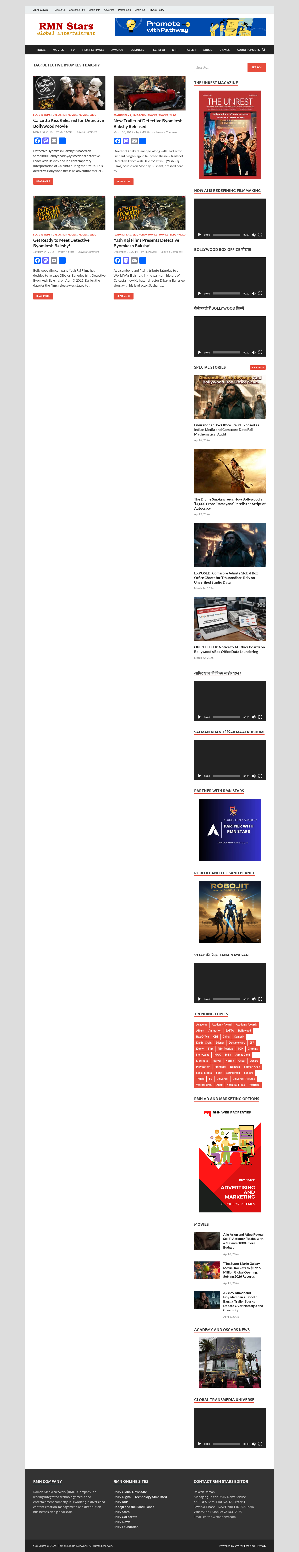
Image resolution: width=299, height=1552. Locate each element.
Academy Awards (246, 1024)
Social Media (204, 1072)
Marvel (216, 1060)
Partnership (124, 10)
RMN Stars (65, 132)
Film (210, 1048)
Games (224, 50)
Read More (41, 180)
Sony (219, 1072)
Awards (117, 50)
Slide (93, 114)
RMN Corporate (125, 1517)
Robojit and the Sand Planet (134, 1507)
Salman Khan (252, 1066)
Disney (220, 1042)
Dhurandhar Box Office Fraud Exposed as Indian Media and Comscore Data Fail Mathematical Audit (226, 429)
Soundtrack (233, 1072)
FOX (240, 1048)
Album (200, 1030)
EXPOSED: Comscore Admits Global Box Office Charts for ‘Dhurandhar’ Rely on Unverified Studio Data (226, 577)
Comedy (239, 1036)
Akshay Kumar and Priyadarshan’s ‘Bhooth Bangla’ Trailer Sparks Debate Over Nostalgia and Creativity (243, 1301)
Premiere (220, 1066)
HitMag (260, 1545)
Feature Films (41, 114)
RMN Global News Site (130, 1492)
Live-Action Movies (65, 114)
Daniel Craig (204, 1042)
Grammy (253, 1048)
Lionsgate (202, 1060)
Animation (214, 1030)
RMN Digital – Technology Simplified (140, 1497)
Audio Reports (248, 50)
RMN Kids (121, 1502)
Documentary (237, 1042)
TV (73, 50)
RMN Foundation (126, 1527)
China (226, 1036)
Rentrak (235, 1066)
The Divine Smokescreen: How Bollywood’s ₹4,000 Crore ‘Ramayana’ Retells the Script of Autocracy (230, 503)
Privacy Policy (156, 10)
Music (207, 50)
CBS (215, 1036)
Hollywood (202, 1054)
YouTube (254, 1084)
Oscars (254, 1060)
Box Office (202, 1036)
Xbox (219, 1084)
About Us (60, 10)
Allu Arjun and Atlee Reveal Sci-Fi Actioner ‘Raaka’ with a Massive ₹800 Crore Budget (243, 1240)
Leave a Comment (86, 132)
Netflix (229, 1060)
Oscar (241, 1060)
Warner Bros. (204, 1084)
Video (182, 234)
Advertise (109, 10)
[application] (230, 219)
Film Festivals (93, 50)
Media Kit (140, 10)
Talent (190, 50)
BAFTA (229, 1030)
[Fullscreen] (260, 235)
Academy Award (222, 1024)
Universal (222, 1078)
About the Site (77, 10)
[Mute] (254, 235)
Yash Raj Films (236, 1084)
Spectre (248, 1072)
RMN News (122, 1522)
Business (137, 50)
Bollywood (244, 1030)
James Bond (242, 1054)
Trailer (200, 1078)
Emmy (200, 1048)
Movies (58, 50)
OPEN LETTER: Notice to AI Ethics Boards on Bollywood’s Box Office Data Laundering (229, 649)
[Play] (199, 235)
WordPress (242, 1545)
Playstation (203, 1066)
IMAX (217, 1054)
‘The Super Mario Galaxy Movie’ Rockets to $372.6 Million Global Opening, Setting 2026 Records (242, 1269)
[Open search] (264, 50)
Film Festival (226, 1048)
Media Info (94, 10)
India (228, 1054)
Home (41, 50)
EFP (252, 1042)
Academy (201, 1024)
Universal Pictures (244, 1078)
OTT (175, 50)
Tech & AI (158, 50)
